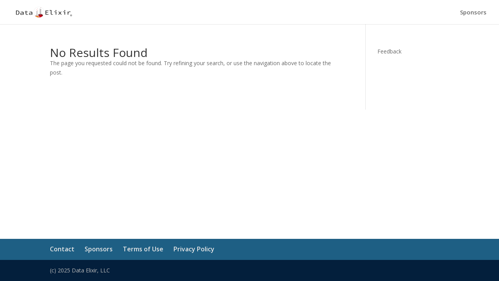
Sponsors (473, 12)
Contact (62, 249)
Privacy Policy (193, 249)
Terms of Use (143, 249)
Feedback (389, 51)
